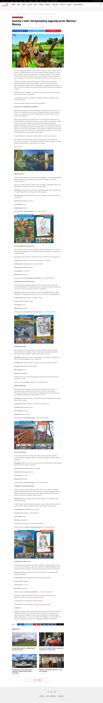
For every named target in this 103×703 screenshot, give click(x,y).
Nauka (12, 1)
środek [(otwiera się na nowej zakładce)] (39, 211)
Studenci (25, 1)
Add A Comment (38, 680)
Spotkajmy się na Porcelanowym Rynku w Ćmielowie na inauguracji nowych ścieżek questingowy (22, 671)
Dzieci (20, 1)
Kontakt (41, 696)
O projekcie (61, 696)
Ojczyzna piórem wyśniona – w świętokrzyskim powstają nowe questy (23, 649)
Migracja (31, 1)
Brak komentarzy (34, 27)
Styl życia (42, 1)
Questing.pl (30, 604)
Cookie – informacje (50, 696)
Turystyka (36, 1)
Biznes (3, 1)
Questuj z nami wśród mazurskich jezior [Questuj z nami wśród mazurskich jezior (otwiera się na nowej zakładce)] (35, 597)
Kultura (16, 1)
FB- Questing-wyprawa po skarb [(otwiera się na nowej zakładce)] (42, 604)
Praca (7, 1)
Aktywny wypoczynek (18, 17)
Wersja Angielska (54, 1)
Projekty (47, 1)
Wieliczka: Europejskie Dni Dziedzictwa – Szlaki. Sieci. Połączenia (50, 670)
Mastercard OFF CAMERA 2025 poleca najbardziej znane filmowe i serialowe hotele (51, 649)
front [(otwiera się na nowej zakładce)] (35, 211)
